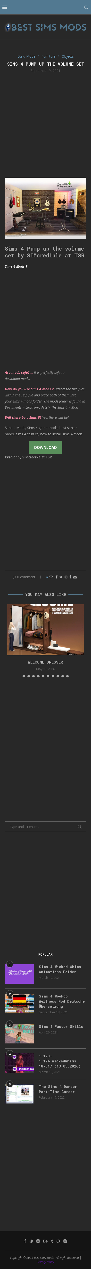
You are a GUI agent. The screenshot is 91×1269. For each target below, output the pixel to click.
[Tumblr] (52, 1241)
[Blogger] (65, 1241)
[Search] (86, 7)
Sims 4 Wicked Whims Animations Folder (60, 969)
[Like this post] (51, 577)
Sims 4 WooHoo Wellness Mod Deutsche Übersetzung (62, 1001)
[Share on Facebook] (57, 577)
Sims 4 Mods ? (16, 266)
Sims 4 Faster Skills (61, 1026)
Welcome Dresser (45, 662)
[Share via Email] (75, 577)
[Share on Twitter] (61, 577)
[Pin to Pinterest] (66, 577)
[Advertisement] (45, 124)
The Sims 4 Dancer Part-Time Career (58, 1089)
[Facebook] (25, 1241)
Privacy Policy (45, 1262)
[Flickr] (38, 1241)
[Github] (58, 1241)
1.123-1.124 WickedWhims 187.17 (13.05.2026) (60, 1060)
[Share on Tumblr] (70, 577)
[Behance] (45, 1241)
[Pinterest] (31, 1241)
